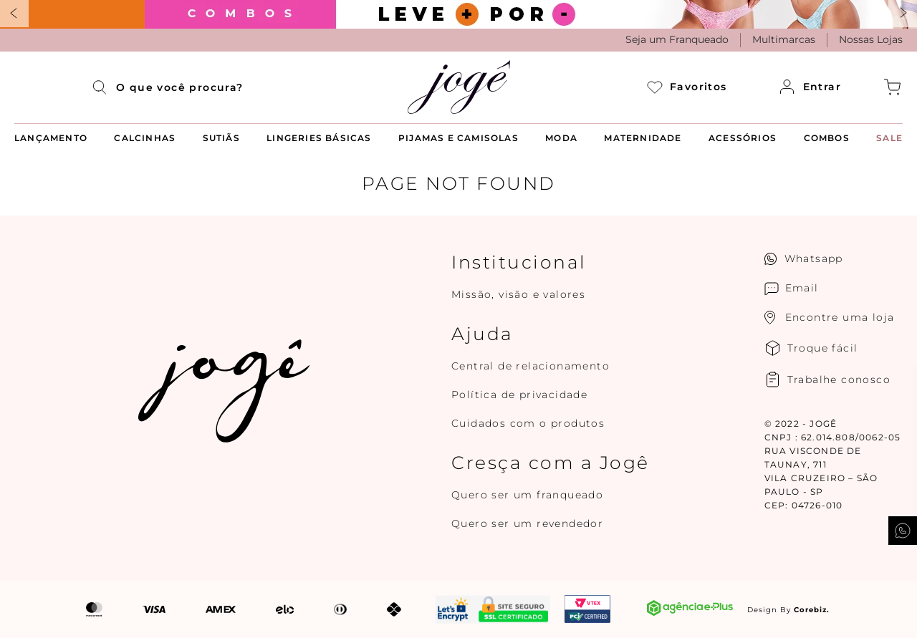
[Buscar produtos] (104, 87)
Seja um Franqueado (677, 39)
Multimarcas (783, 39)
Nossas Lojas (871, 39)
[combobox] (160, 87)
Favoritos (686, 87)
